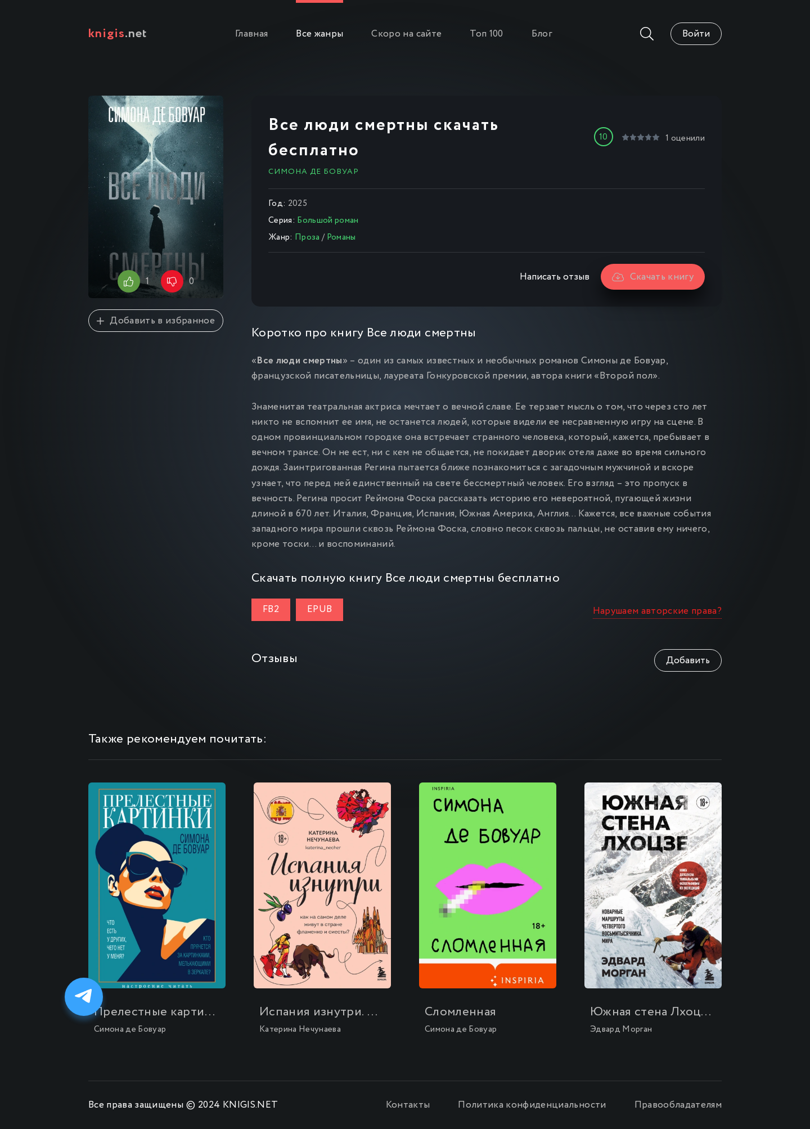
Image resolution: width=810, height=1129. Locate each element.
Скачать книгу (653, 277)
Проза (307, 237)
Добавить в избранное (156, 321)
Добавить (688, 661)
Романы (341, 237)
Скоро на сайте (406, 34)
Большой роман (327, 220)
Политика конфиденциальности (532, 1105)
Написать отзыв (555, 277)
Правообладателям (678, 1105)
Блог (542, 34)
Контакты (408, 1105)
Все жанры (319, 34)
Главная (251, 34)
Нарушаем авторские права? (657, 611)
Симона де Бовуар (313, 171)
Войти (696, 34)
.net (117, 34)
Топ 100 (486, 34)
